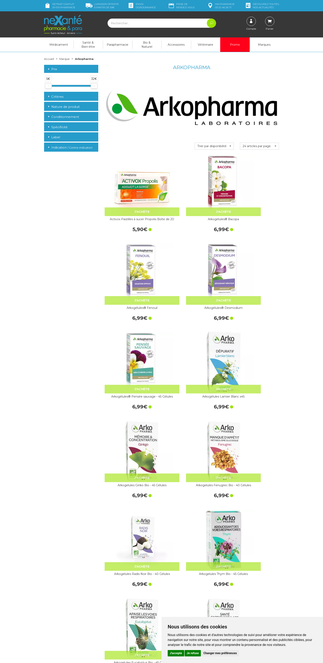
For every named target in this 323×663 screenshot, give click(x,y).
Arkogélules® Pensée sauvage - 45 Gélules (123, 263)
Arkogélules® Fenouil (214, 196)
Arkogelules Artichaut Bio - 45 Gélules (123, 460)
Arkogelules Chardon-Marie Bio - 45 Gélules (259, 460)
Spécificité (57, 127)
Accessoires (176, 45)
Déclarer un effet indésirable (184, 604)
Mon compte (53, 633)
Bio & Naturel (147, 45)
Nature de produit (63, 107)
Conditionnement (63, 117)
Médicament (58, 45)
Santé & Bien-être (88, 45)
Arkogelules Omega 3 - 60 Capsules (259, 329)
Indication (69, 147)
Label (53, 137)
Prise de (181, 5)
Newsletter (111, 613)
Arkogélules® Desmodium (259, 198)
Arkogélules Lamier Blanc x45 (169, 263)
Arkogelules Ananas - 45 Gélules (169, 526)
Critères (55, 96)
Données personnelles (180, 615)
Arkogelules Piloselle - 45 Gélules (123, 395)
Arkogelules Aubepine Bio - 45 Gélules (214, 526)
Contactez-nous (175, 596)
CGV (168, 607)
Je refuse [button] (193, 653)
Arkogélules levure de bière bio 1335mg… (214, 395)
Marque (65, 59)
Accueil (49, 59)
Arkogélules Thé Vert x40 (259, 395)
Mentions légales (176, 611)
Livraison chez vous (237, 582)
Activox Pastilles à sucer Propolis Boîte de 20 (124, 198)
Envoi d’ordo (142, 5)
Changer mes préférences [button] (220, 653)
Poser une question (57, 629)
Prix (52, 69)
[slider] (48, 86)
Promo (235, 45)
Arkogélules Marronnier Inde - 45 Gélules (169, 395)
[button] (214, 145)
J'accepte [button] (176, 653)
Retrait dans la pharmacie (242, 579)
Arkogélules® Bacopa (169, 196)
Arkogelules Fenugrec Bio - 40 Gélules (259, 263)
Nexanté (112, 656)
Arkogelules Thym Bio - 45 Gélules (169, 329)
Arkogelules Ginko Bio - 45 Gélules (214, 263)
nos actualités (262, 5)
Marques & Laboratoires (120, 609)
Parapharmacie (117, 45)
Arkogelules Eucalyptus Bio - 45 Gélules (214, 329)
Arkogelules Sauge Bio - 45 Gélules (124, 526)
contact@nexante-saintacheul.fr (65, 623)
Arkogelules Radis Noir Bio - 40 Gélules (124, 329)
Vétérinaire (205, 45)
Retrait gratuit (59, 5)
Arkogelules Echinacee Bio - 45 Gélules (259, 526)
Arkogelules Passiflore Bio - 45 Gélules (169, 460)
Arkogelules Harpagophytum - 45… (214, 460)
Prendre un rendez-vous (181, 600)
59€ (102, 5)
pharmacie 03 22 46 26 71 (221, 5)
